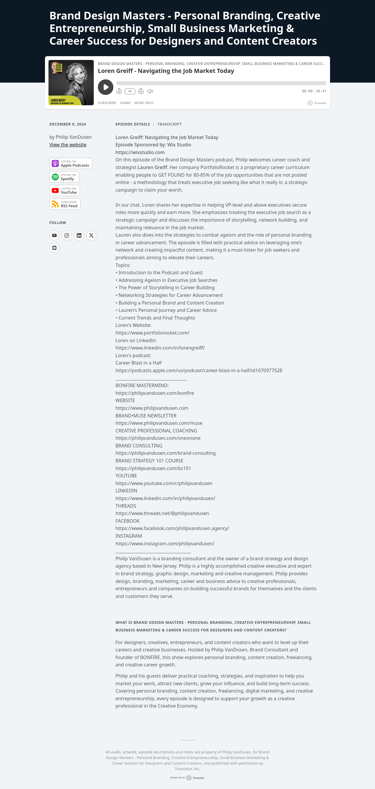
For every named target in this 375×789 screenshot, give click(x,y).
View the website (67, 144)
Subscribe (107, 103)
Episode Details (132, 124)
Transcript (170, 124)
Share (125, 103)
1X (130, 91)
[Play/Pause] (71, 83)
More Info (144, 103)
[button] (221, 83)
